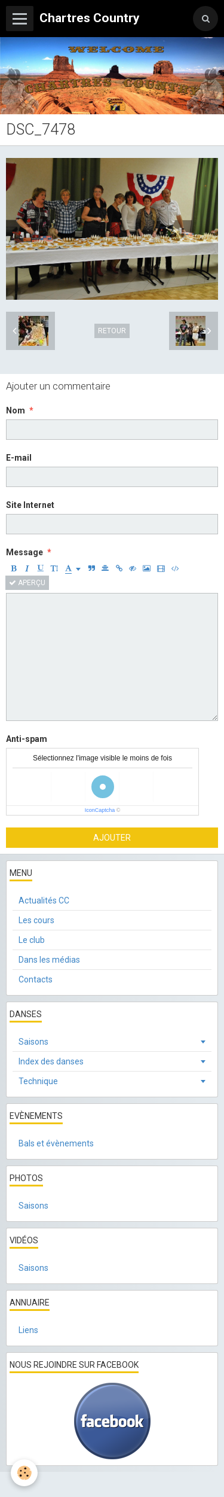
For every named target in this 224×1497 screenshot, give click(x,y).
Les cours (36, 920)
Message (24, 552)
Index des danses (51, 1061)
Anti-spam (26, 739)
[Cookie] (24, 1472)
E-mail (19, 458)
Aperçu (27, 583)
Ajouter (112, 837)
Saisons (33, 1041)
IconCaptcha (100, 810)
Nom (15, 410)
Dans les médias (49, 959)
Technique (38, 1081)
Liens (28, 1330)
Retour (112, 331)
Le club (32, 940)
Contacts (36, 979)
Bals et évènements (56, 1143)
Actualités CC (44, 900)
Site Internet (30, 505)
